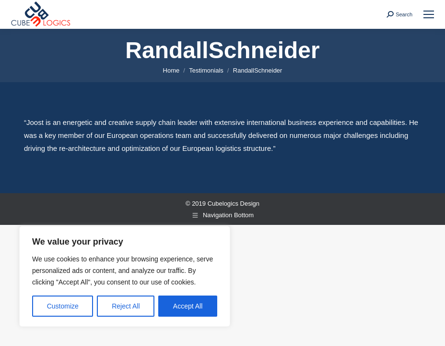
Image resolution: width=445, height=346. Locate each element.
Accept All (187, 306)
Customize (63, 306)
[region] (124, 276)
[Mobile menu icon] (428, 14)
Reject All (126, 306)
